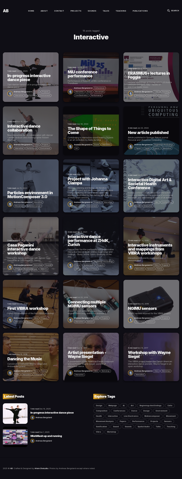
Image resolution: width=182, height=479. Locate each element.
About (44, 11)
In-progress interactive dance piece (52, 412)
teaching (165, 92)
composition (39, 375)
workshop (140, 95)
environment (45, 95)
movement (99, 92)
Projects (76, 11)
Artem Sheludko (41, 468)
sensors (43, 269)
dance (36, 92)
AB (5, 10)
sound (89, 92)
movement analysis (105, 421)
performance (32, 95)
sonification (151, 95)
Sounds (92, 11)
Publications (140, 11)
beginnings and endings (163, 145)
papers (138, 148)
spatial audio (89, 265)
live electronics (81, 95)
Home (31, 11)
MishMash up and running (46, 435)
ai (124, 405)
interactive (19, 95)
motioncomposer (34, 206)
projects (45, 92)
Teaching (121, 11)
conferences (99, 88)
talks (156, 92)
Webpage (112, 405)
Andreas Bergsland (22, 92)
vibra (156, 265)
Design (99, 405)
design (146, 411)
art (76, 148)
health (138, 206)
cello (169, 405)
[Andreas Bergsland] (10, 93)
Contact (59, 11)
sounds (48, 265)
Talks (106, 11)
